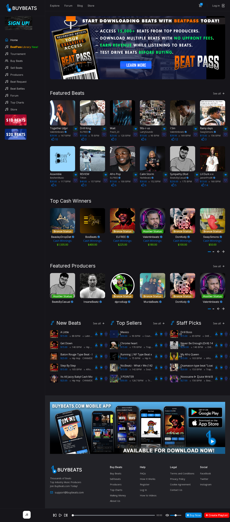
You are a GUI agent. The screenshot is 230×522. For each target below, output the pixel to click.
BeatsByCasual (179, 172)
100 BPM (124, 175)
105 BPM (76, 361)
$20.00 (184, 361)
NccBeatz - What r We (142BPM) (139, 357)
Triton (83, 172)
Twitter (204, 471)
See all (219, 88)
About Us (115, 493)
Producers (116, 476)
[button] (209, 246)
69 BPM (195, 328)
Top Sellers (129, 315)
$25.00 (63, 350)
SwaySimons (208, 126)
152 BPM (154, 175)
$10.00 (123, 350)
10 (55, 133)
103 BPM (196, 350)
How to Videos (148, 487)
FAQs (143, 465)
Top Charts (116, 482)
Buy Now (193, 515)
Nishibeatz (146, 172)
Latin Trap (89, 328)
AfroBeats (90, 361)
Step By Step (68, 357)
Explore (54, 5)
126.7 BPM (136, 372)
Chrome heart (128, 335)
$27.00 (184, 372)
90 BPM (153, 129)
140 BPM (76, 339)
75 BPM (135, 350)
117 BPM (64, 175)
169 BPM (185, 129)
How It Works (147, 471)
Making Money (118, 487)
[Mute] (167, 515)
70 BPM (93, 129)
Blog (80, 5)
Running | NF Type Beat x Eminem (141, 346)
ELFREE (85, 126)
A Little (64, 324)
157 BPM (94, 175)
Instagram (205, 476)
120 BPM (124, 129)
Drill (206, 328)
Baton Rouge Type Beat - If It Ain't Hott (84, 346)
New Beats (68, 315)
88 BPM (75, 328)
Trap (147, 339)
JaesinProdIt (207, 172)
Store (91, 5)
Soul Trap (150, 361)
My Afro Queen (190, 346)
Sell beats (115, 471)
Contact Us (176, 482)
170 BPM (136, 339)
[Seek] (113, 515)
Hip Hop (89, 339)
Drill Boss (186, 324)
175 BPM (186, 175)
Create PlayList (217, 515)
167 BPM (64, 129)
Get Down (66, 335)
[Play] (60, 515)
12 (175, 133)
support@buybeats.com (67, 484)
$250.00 (185, 339)
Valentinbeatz (58, 126)
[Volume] (175, 515)
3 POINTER (127, 369)
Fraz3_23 (114, 126)
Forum (68, 5)
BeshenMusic (57, 172)
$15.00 (63, 328)
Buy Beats (115, 465)
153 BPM (196, 361)
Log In (143, 482)
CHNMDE (88, 350)
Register (145, 476)
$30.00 (123, 328)
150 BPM (196, 372)
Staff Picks (188, 315)
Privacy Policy (177, 471)
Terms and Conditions (182, 465)
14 (205, 179)
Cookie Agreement (180, 476)
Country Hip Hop (152, 328)
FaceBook (205, 465)
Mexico (124, 324)
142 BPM (136, 361)
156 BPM (214, 129)
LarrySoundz (146, 126)
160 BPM (214, 175)
